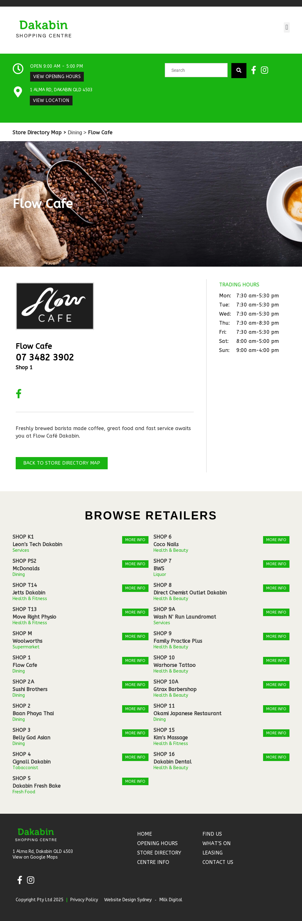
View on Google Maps (35, 857)
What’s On (216, 843)
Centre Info (153, 862)
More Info (135, 540)
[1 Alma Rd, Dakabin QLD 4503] (18, 92)
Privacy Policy (84, 899)
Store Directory (159, 853)
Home (144, 834)
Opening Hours (157, 843)
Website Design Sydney (128, 899)
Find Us (212, 834)
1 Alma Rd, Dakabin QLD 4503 (61, 90)
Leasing (212, 853)
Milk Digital (170, 899)
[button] (287, 27)
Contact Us (217, 862)
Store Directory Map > (39, 133)
